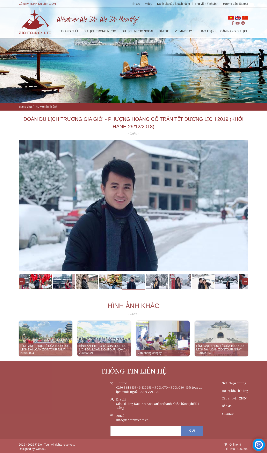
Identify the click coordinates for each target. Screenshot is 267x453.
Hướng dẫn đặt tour (235, 3)
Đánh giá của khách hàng (173, 3)
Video (148, 3)
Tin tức (136, 3)
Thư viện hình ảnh (206, 3)
